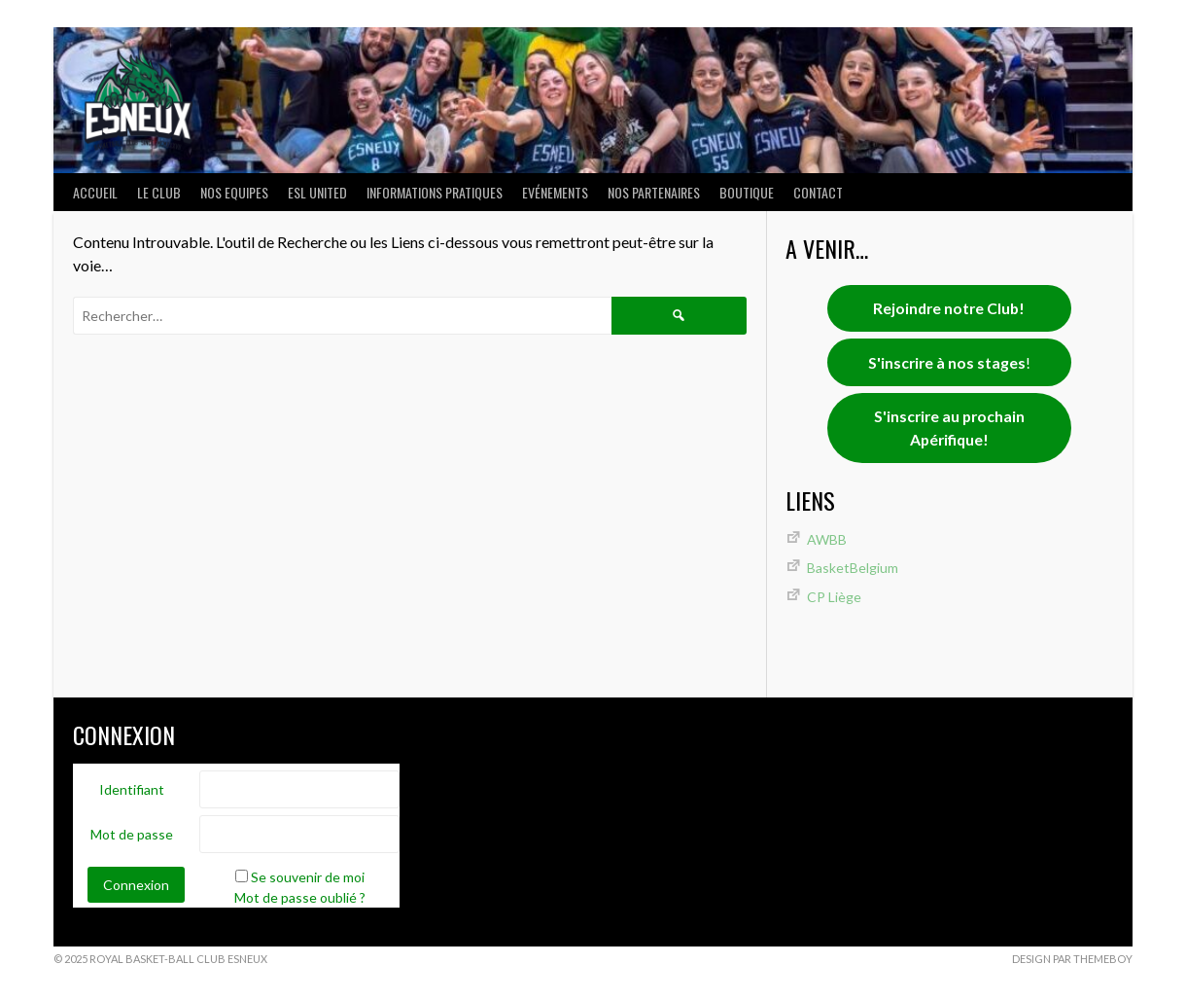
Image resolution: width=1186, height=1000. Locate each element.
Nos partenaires (654, 192)
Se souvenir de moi (308, 877)
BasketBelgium (852, 567)
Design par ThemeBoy (1072, 958)
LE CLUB (159, 192)
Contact (818, 192)
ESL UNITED (317, 192)
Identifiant (131, 789)
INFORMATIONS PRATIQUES (434, 192)
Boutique (746, 192)
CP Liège (834, 597)
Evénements (555, 192)
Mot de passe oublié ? (300, 897)
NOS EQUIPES (234, 192)
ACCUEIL (95, 192)
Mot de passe (131, 834)
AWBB (827, 539)
